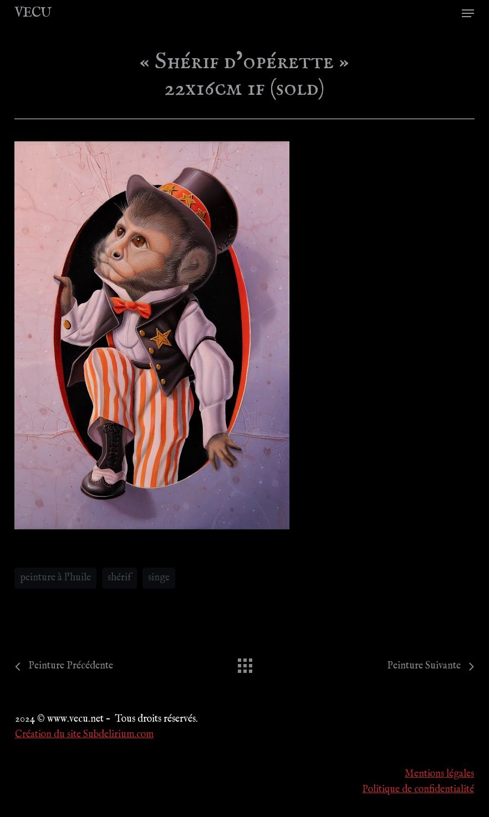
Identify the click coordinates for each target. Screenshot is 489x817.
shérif (119, 577)
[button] (468, 13)
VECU (32, 13)
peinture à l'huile (55, 577)
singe (159, 577)
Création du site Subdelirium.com (84, 734)
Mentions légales (439, 774)
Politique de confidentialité (418, 789)
